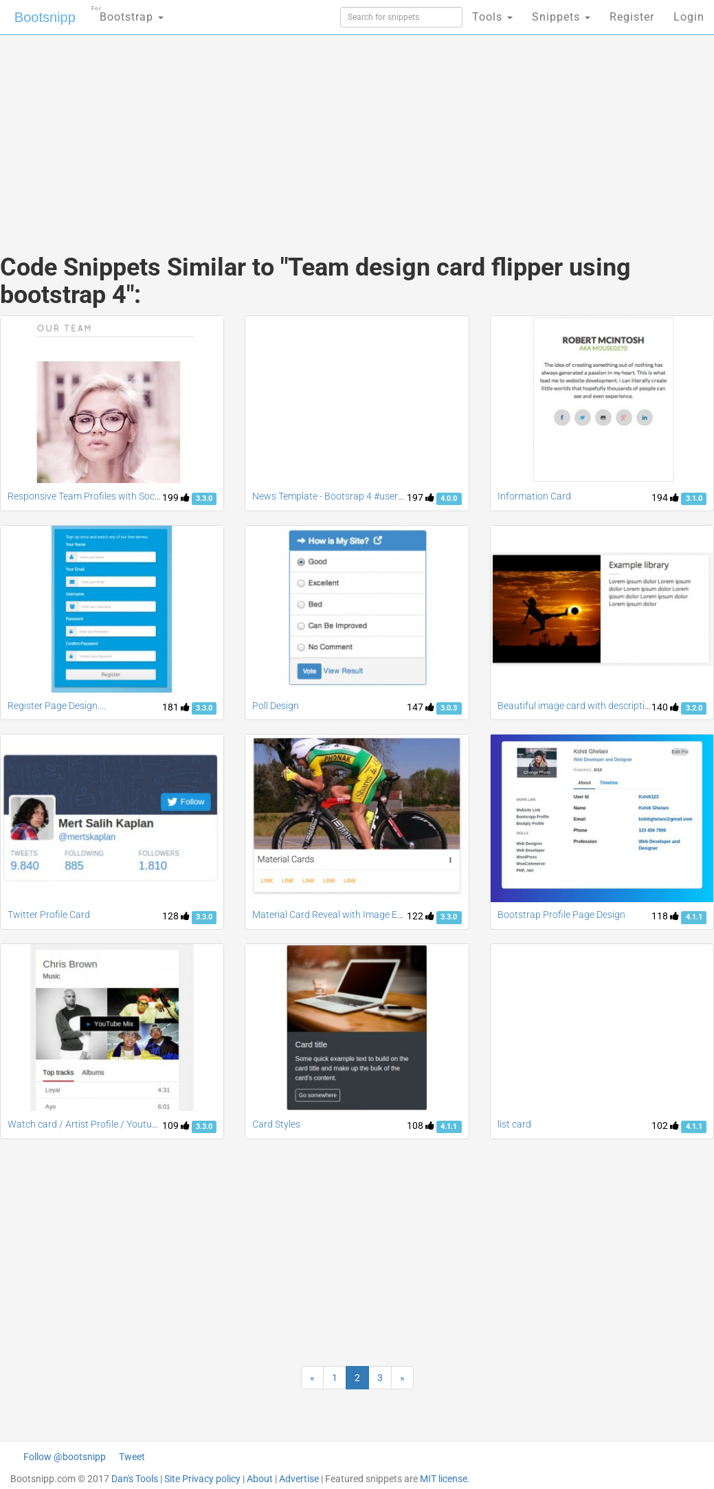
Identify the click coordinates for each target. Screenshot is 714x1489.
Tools (492, 16)
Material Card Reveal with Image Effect (334, 914)
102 (665, 1125)
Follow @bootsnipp (64, 1456)
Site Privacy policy (202, 1478)
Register (632, 16)
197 (420, 497)
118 (665, 915)
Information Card (534, 496)
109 (176, 1125)
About (260, 1478)
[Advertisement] (238, 130)
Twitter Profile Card (49, 914)
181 (176, 707)
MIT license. (445, 1478)
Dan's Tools (134, 1478)
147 (420, 707)
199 (176, 497)
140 (665, 707)
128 (176, 915)
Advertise (299, 1478)
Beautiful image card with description (577, 705)
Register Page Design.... (57, 705)
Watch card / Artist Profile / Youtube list (92, 1124)
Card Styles (276, 1124)
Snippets (561, 16)
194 (665, 497)
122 (420, 915)
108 (420, 1125)
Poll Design (275, 705)
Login (688, 16)
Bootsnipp (45, 17)
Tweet (132, 1456)
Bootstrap (127, 12)
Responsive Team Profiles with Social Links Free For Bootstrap (139, 496)
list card (514, 1124)
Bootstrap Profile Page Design (561, 914)
